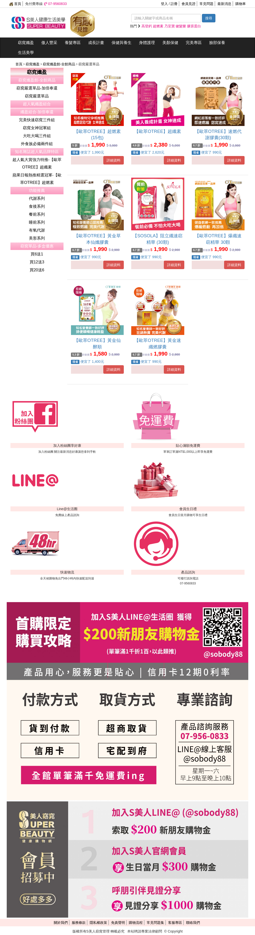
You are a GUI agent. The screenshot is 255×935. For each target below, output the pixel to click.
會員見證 (188, 4)
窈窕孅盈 (26, 43)
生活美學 (26, 52)
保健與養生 (121, 43)
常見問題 (206, 4)
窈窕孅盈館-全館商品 (59, 64)
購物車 (240, 4)
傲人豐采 (49, 43)
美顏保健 (170, 43)
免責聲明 (118, 923)
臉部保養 (217, 43)
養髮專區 (73, 43)
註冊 (174, 4)
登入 (164, 4)
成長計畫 (96, 43)
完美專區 (194, 43)
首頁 (15, 4)
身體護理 (147, 43)
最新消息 (224, 4)
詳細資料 (114, 160)
